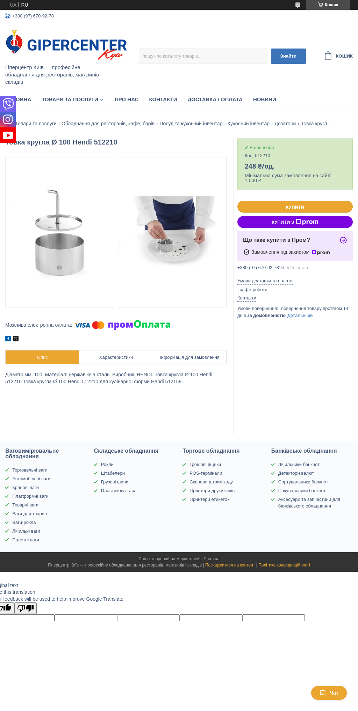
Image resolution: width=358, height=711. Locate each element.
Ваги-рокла (24, 522)
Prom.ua (212, 558)
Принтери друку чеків (212, 490)
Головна (18, 99)
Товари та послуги (70, 99)
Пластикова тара (119, 490)
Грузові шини (114, 481)
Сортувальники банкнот (303, 481)
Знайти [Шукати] (288, 56)
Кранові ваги (25, 487)
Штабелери (113, 473)
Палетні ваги (25, 539)
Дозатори (285, 123)
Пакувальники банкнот (302, 490)
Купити (295, 207)
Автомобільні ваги (31, 478)
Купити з (295, 222)
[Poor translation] (25, 608)
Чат (329, 693)
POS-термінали (205, 473)
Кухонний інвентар (249, 123)
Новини (264, 99)
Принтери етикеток (209, 499)
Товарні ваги (25, 505)
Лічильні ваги (26, 531)
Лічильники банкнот (299, 464)
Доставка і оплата (215, 99)
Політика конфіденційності (284, 565)
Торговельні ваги (30, 470)
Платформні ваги (30, 496)
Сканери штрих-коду (211, 481)
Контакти (163, 99)
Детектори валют (296, 473)
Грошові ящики (205, 464)
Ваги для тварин (29, 513)
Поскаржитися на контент (230, 565)
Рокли (107, 464)
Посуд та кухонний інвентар (191, 123)
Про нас (127, 99)
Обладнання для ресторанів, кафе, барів (108, 123)
